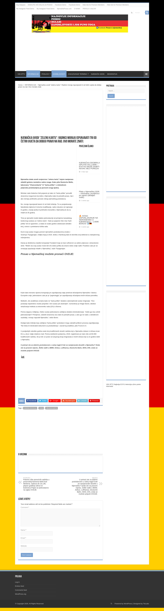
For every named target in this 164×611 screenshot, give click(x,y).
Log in (17, 582)
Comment (25, 507)
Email (23, 538)
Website (24, 546)
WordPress (128, 604)
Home (20, 85)
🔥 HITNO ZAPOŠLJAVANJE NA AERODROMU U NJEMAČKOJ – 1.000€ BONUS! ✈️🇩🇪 (89, 220)
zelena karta (52, 408)
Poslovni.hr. (82, 326)
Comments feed (21, 590)
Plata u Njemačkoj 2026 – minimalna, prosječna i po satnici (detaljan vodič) (89, 194)
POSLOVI (45, 74)
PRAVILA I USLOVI (89, 9)
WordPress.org (20, 594)
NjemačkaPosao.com (64, 9)
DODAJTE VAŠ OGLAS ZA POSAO (40, 5)
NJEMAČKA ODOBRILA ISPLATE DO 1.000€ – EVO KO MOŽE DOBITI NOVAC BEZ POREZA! (89, 166)
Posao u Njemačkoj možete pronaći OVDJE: (47, 254)
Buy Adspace (20, 5)
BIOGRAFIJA (112, 74)
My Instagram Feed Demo (25, 9)
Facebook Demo (60, 5)
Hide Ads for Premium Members (93, 5)
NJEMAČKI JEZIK (98, 74)
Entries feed (19, 586)
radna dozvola (30, 408)
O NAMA (77, 9)
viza (41, 408)
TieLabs (146, 604)
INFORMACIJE (33, 74)
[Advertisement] (82, 50)
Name (23, 530)
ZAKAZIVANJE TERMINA (77, 74)
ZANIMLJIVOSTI (59, 74)
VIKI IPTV (21, 74)
